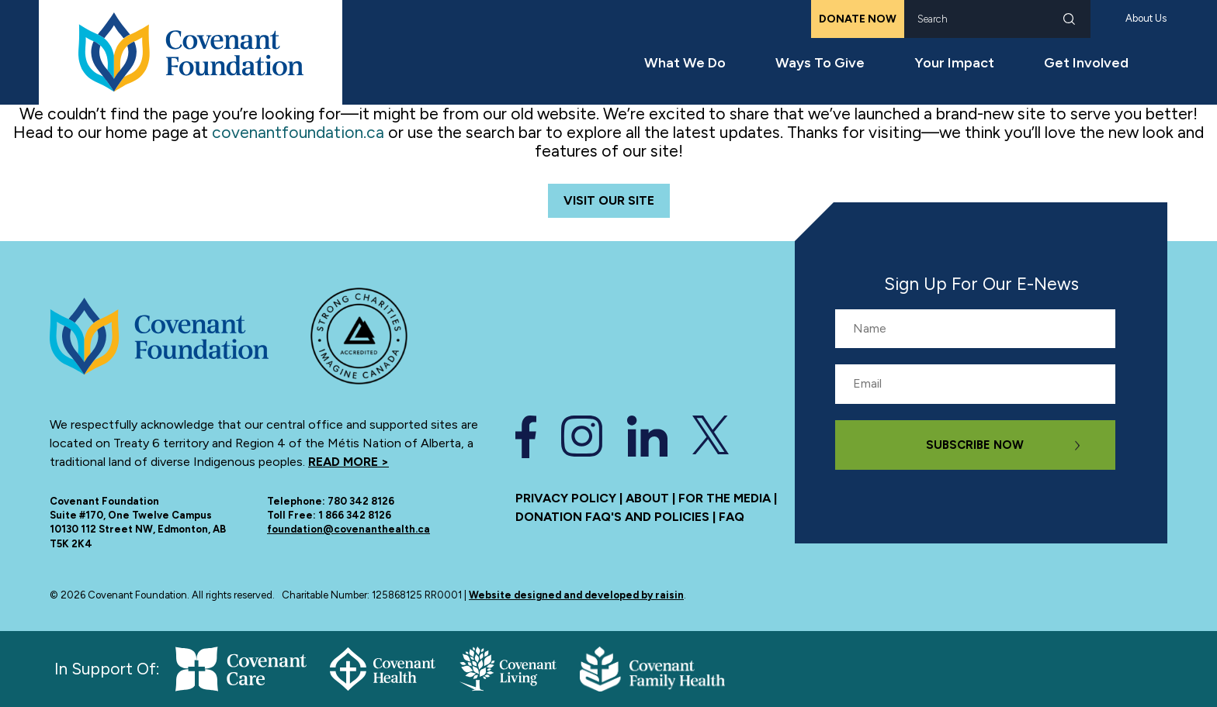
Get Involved (1086, 62)
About (647, 498)
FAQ (731, 516)
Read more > (348, 461)
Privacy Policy (565, 498)
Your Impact (954, 62)
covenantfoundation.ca (298, 132)
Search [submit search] (1069, 19)
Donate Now (857, 19)
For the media (724, 498)
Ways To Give (820, 62)
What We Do (685, 62)
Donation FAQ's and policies (612, 516)
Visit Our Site (608, 200)
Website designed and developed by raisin (576, 595)
